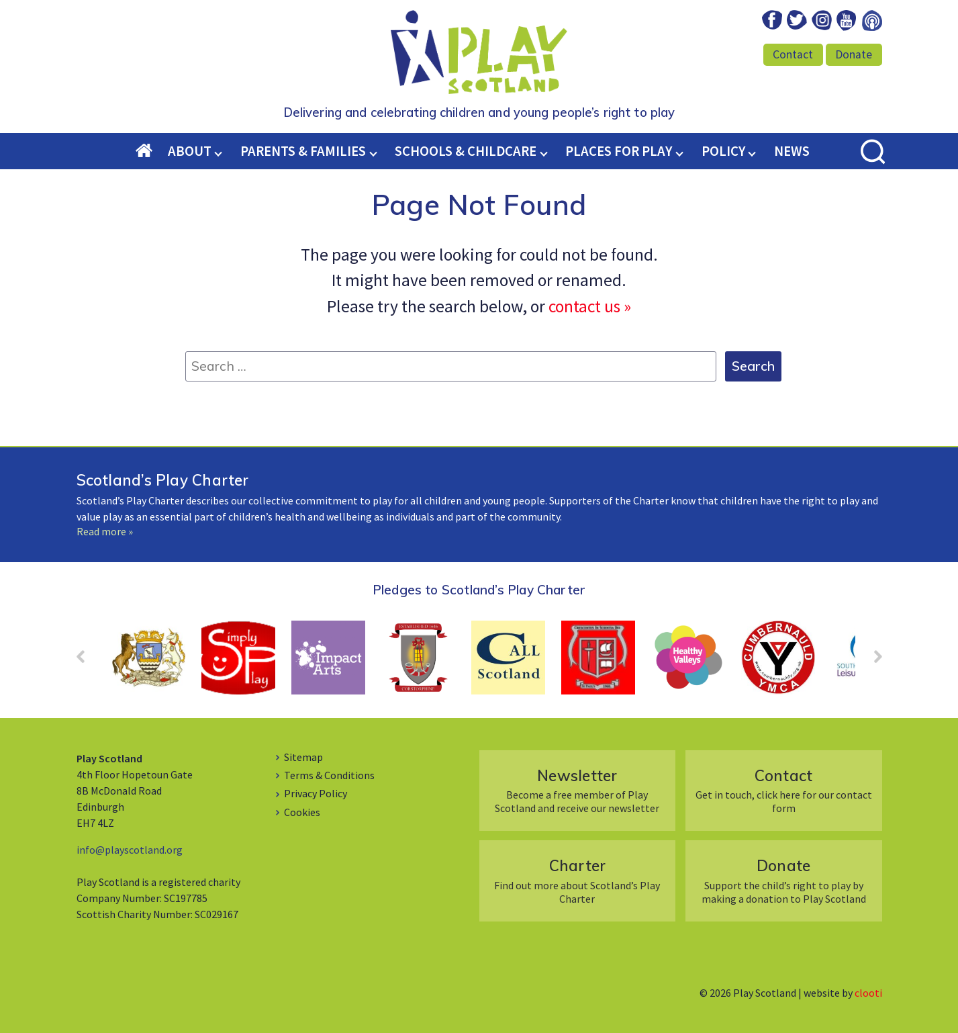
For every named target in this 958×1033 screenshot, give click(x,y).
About (189, 151)
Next (871, 661)
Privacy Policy (315, 793)
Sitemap (303, 757)
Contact (793, 54)
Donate (853, 54)
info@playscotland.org (130, 849)
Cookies (302, 812)
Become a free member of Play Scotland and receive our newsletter (577, 790)
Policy (723, 151)
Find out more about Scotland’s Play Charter (577, 880)
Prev (87, 661)
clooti (868, 992)
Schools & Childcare (465, 151)
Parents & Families (303, 151)
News (792, 151)
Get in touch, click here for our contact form (783, 790)
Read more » (105, 531)
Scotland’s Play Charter (163, 480)
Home (151, 151)
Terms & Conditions (329, 775)
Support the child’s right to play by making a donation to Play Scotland (783, 880)
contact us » (589, 306)
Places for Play (618, 151)
